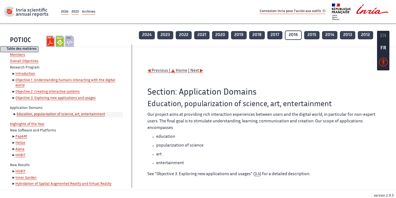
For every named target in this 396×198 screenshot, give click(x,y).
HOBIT (20, 155)
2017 (275, 35)
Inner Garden (26, 178)
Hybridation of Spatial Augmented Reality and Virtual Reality (63, 184)
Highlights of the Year (27, 124)
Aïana (19, 149)
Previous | (159, 71)
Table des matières (22, 49)
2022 (183, 35)
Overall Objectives (24, 61)
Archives (88, 11)
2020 (220, 35)
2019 (238, 35)
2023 (75, 11)
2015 (311, 35)
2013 (347, 35)
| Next (195, 71)
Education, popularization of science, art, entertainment (60, 114)
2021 (201, 35)
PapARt (21, 136)
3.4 (257, 174)
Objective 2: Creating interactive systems (47, 92)
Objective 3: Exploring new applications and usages (55, 98)
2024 (64, 11)
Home (179, 71)
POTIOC (20, 40)
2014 (329, 35)
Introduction (25, 74)
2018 (257, 35)
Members (17, 55)
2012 (365, 35)
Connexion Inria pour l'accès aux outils (292, 11)
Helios (20, 143)
